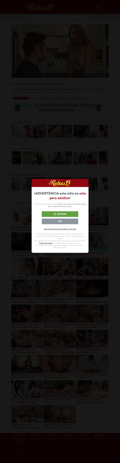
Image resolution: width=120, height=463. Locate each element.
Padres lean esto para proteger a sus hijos (60, 229)
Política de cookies (45, 243)
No (60, 221)
